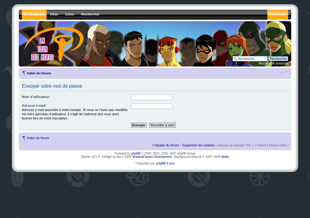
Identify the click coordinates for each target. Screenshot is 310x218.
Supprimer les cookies (198, 145)
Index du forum (39, 73)
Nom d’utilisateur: (36, 97)
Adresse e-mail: (34, 105)
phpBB (135, 153)
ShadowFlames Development (152, 156)
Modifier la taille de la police (283, 72)
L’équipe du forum (166, 145)
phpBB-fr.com (166, 163)
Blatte (225, 156)
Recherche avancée (273, 63)
